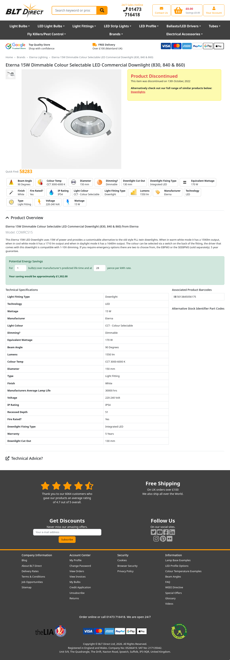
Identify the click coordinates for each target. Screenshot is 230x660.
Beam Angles (173, 576)
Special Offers (173, 593)
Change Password (80, 566)
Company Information (37, 555)
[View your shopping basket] (187, 10)
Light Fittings (83, 26)
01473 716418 (132, 12)
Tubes (213, 26)
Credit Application (80, 587)
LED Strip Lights (116, 26)
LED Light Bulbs (50, 26)
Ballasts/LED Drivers (182, 26)
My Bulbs (75, 582)
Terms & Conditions (33, 576)
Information (173, 555)
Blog (24, 560)
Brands (114, 34)
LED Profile (147, 26)
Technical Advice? (24, 458)
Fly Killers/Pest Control (45, 34)
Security (122, 555)
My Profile (76, 560)
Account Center (80, 555)
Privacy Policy (125, 571)
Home (9, 57)
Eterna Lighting (38, 57)
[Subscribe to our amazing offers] (67, 532)
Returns (74, 598)
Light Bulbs (18, 26)
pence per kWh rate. (119, 268)
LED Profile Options (177, 566)
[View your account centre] (213, 10)
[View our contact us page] (161, 10)
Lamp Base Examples (178, 560)
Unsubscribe (77, 593)
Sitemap (27, 587)
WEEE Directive (174, 587)
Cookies (122, 560)
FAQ (167, 582)
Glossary (170, 598)
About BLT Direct (32, 566)
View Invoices (78, 576)
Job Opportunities (32, 582)
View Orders (77, 571)
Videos (169, 603)
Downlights (138, 92)
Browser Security (127, 566)
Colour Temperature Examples (183, 571)
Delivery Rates (30, 571)
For (11, 268)
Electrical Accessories (183, 34)
